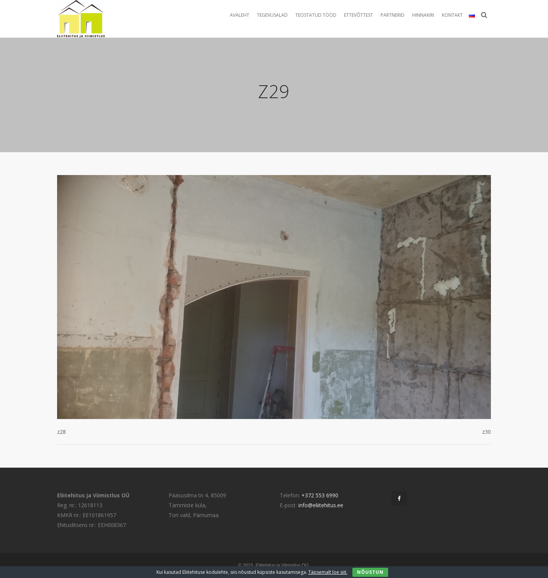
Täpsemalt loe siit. (327, 572)
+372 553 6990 (319, 495)
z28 (61, 431)
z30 (486, 431)
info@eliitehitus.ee (320, 505)
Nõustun (370, 572)
